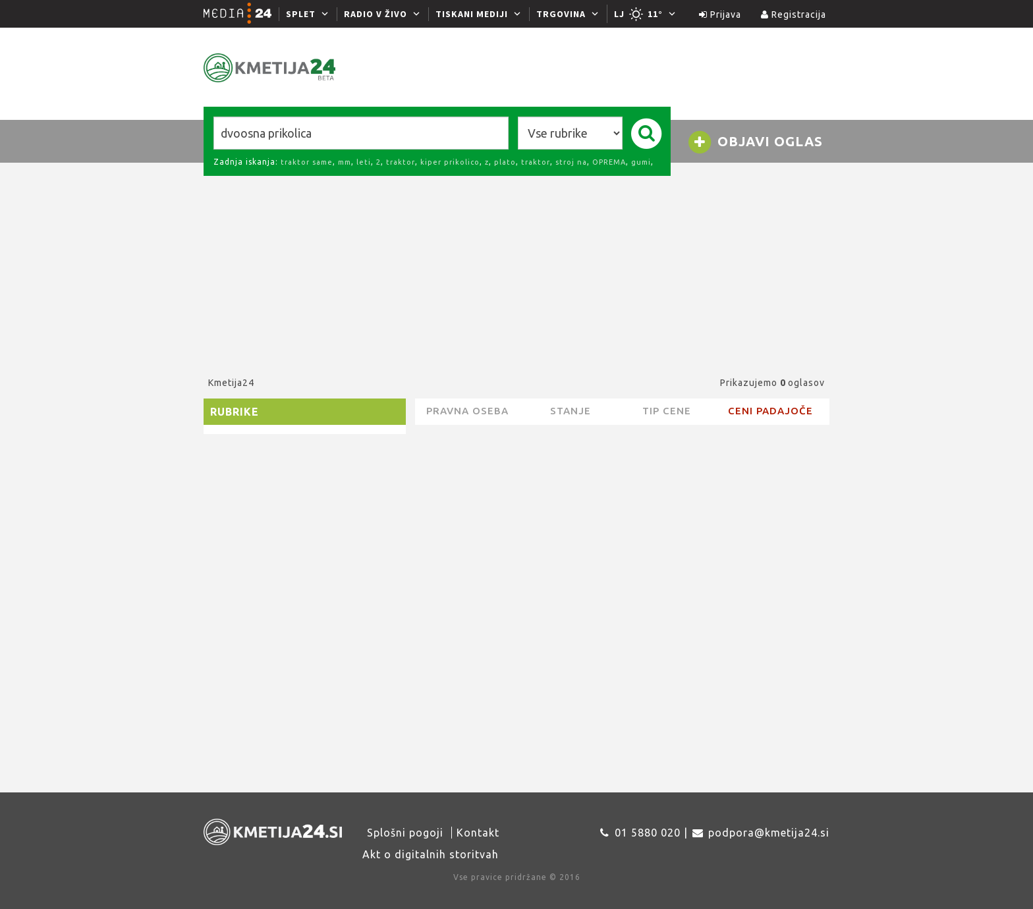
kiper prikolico (450, 162)
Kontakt (478, 833)
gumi (641, 162)
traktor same (307, 162)
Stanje (570, 410)
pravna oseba (467, 410)
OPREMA (609, 162)
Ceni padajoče (770, 410)
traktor (400, 162)
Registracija (793, 14)
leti (363, 162)
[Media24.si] (241, 14)
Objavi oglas (755, 142)
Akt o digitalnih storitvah (430, 854)
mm (344, 162)
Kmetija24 (231, 382)
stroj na (571, 162)
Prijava (720, 14)
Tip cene (666, 410)
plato (505, 162)
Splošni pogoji (405, 833)
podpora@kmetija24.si (768, 833)
